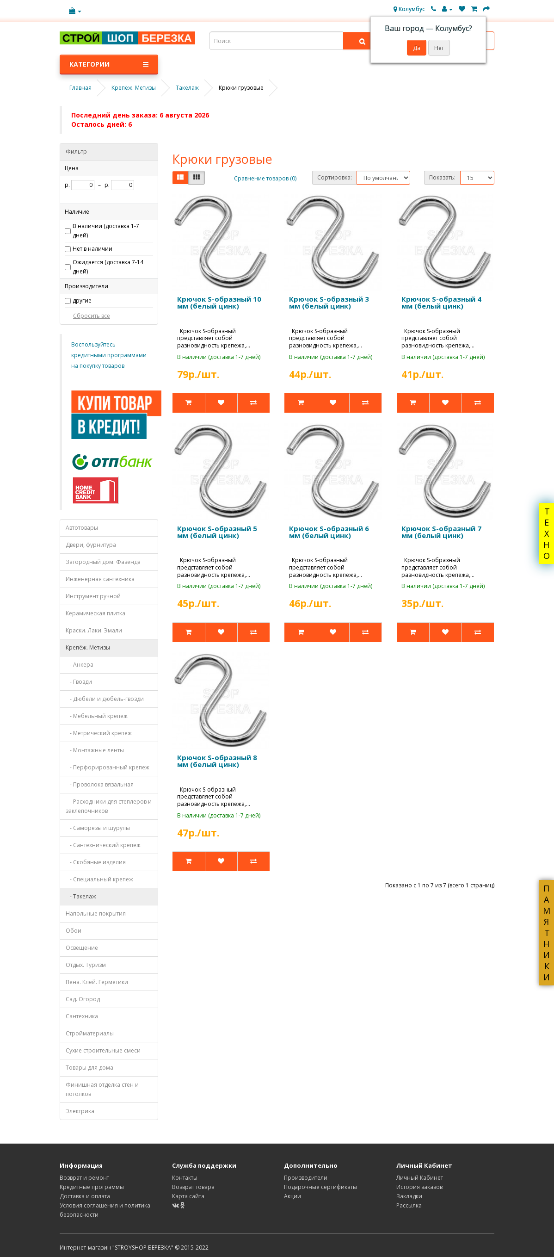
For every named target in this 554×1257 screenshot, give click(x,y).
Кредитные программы (92, 1187)
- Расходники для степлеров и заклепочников (109, 806)
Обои (73, 931)
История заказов (419, 1187)
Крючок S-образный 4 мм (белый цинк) (441, 302)
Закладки (409, 1196)
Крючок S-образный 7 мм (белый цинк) (441, 532)
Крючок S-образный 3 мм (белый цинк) (329, 302)
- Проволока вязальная (100, 784)
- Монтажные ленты (95, 750)
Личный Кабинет (419, 1178)
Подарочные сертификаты (320, 1187)
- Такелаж (81, 896)
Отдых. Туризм (86, 965)
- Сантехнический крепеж (103, 845)
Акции (292, 1196)
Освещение (82, 948)
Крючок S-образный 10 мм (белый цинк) (219, 302)
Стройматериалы (90, 1033)
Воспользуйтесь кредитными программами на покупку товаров (109, 355)
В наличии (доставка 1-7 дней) (106, 230)
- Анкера (79, 665)
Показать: (442, 177)
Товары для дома (89, 1067)
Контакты (184, 1178)
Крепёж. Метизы (88, 647)
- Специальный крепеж (99, 879)
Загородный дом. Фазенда (103, 562)
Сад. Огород (83, 999)
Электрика (80, 1111)
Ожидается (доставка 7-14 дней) (108, 266)
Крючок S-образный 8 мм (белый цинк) (217, 761)
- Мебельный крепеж (97, 716)
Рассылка (409, 1205)
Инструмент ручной (93, 596)
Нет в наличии (92, 249)
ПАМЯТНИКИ (546, 933)
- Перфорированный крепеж (107, 767)
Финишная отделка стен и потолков (102, 1089)
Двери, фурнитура (91, 545)
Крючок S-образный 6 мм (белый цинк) (329, 532)
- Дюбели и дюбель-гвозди (105, 699)
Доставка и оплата (85, 1196)
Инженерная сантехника (100, 579)
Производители (305, 1178)
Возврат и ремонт (84, 1178)
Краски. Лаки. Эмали (94, 630)
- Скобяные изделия (96, 862)
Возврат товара (193, 1187)
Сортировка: (334, 177)
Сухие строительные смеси (103, 1050)
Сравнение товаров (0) (265, 178)
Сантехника (82, 1016)
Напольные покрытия (96, 913)
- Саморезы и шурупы (98, 828)
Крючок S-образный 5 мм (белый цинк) (217, 532)
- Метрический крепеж (99, 733)
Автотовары (82, 528)
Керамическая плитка (95, 613)
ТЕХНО (546, 533)
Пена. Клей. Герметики (97, 982)
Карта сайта (188, 1196)
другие (82, 300)
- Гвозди (79, 682)
